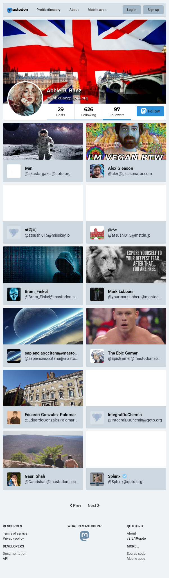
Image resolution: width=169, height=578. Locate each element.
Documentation (14, 554)
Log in (131, 10)
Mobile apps (97, 10)
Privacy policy (13, 538)
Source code (136, 554)
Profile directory (48, 10)
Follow (150, 111)
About (74, 10)
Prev (75, 505)
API (5, 559)
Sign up (153, 10)
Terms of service (15, 533)
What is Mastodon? (84, 526)
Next (94, 505)
